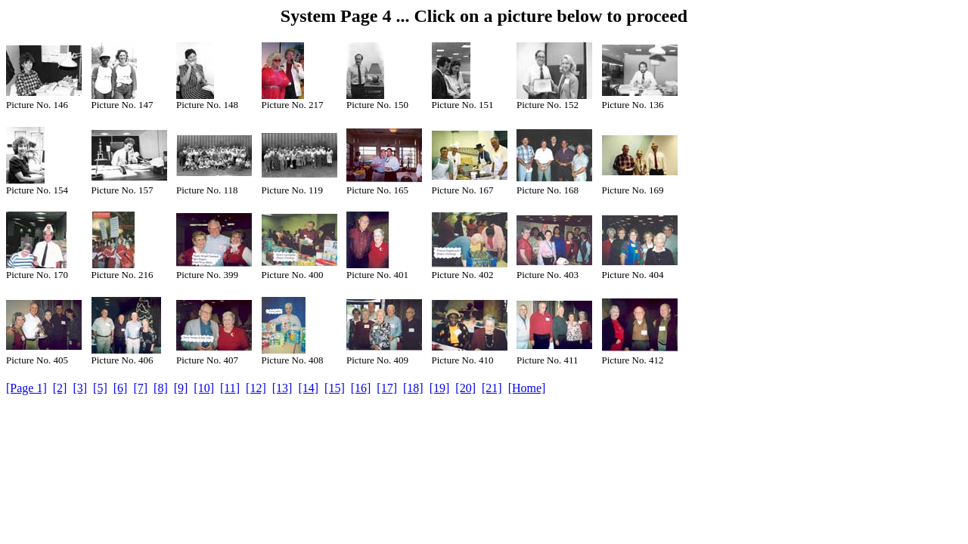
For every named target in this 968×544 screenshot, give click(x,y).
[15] (334, 388)
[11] (230, 388)
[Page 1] (26, 388)
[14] (308, 388)
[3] (80, 388)
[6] (120, 388)
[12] (256, 388)
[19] (440, 388)
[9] (181, 388)
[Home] (527, 388)
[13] (282, 388)
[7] (140, 388)
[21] (492, 388)
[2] (60, 388)
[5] (100, 388)
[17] (387, 388)
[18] (413, 388)
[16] (361, 388)
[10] (204, 388)
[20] (465, 388)
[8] (161, 388)
